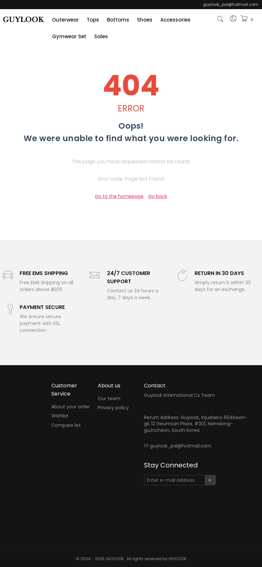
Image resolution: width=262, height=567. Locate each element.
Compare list (66, 425)
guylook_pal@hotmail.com (180, 446)
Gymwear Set (69, 36)
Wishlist (59, 416)
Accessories (175, 19)
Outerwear (65, 19)
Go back (157, 196)
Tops (93, 19)
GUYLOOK (177, 558)
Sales (101, 36)
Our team (109, 398)
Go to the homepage (119, 196)
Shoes (144, 19)
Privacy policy (113, 408)
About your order (70, 406)
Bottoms (118, 19)
